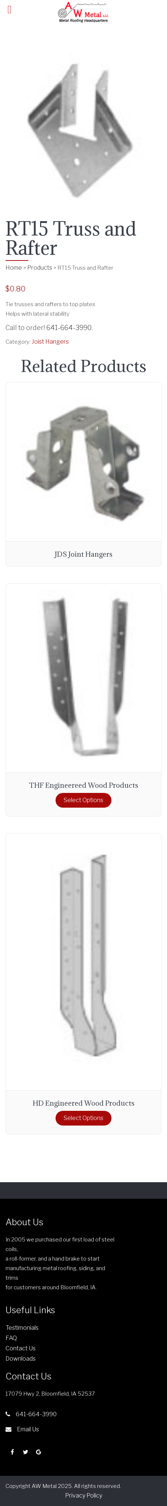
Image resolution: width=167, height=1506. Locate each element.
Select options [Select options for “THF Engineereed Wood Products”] (83, 800)
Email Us (22, 1429)
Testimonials (22, 1327)
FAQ (11, 1338)
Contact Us (21, 1348)
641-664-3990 (69, 328)
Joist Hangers (50, 341)
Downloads (21, 1358)
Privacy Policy (83, 1495)
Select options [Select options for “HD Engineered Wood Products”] (83, 1118)
